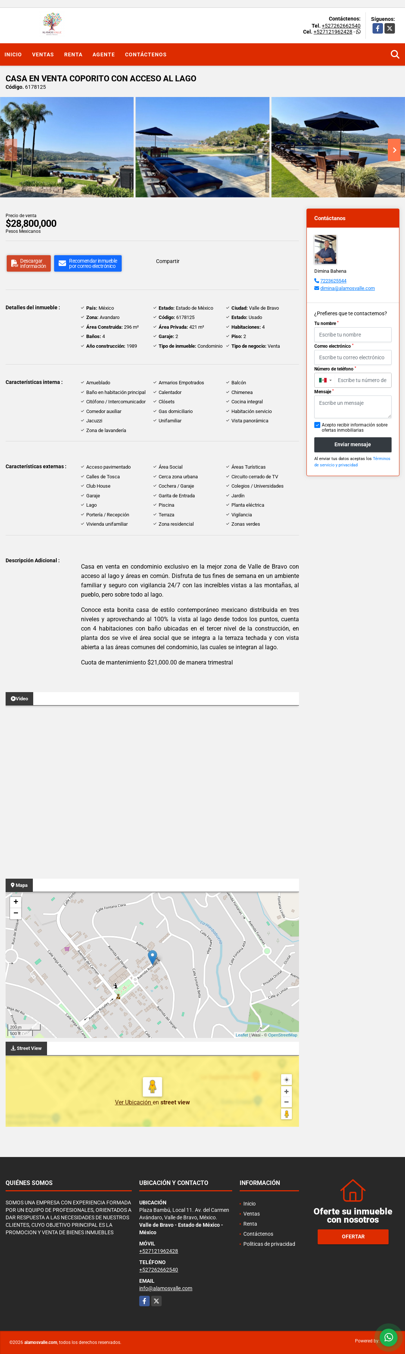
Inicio (13, 54)
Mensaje (324, 392)
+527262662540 (341, 26)
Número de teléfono (335, 369)
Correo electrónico (333, 346)
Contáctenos (146, 54)
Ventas (43, 54)
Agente (104, 54)
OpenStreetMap (282, 1035)
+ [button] (15, 902)
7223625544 (333, 281)
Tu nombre (326, 323)
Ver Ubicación (134, 1102)
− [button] (15, 913)
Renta (73, 54)
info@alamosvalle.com (165, 1288)
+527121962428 (333, 32)
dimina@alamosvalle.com (347, 288)
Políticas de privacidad (269, 1244)
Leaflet (242, 1035)
